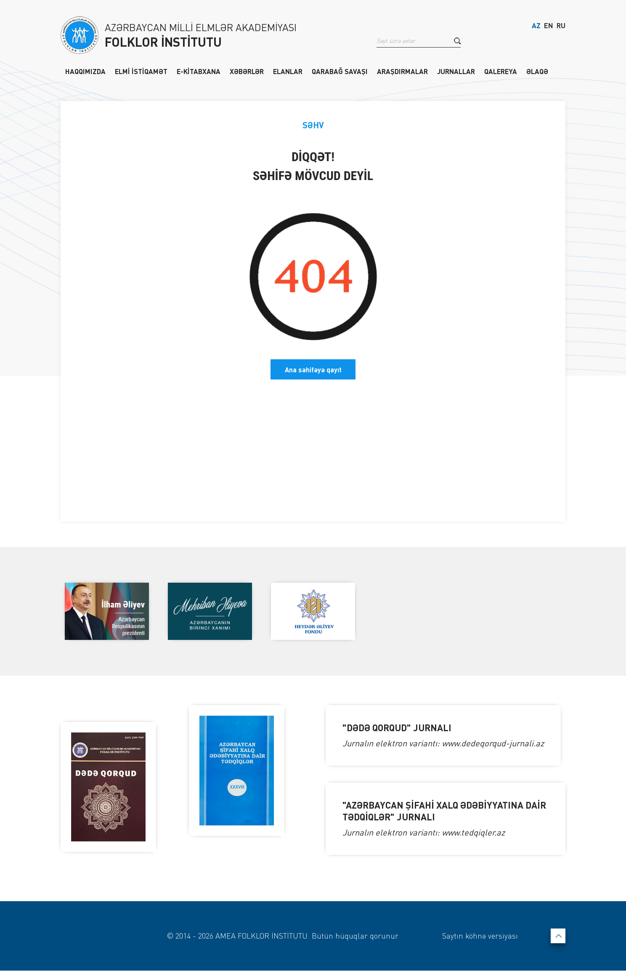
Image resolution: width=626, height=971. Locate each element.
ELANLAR (287, 71)
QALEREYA (500, 71)
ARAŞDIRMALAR (402, 71)
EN (548, 26)
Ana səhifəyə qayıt (313, 369)
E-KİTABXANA (198, 71)
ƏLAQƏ (537, 71)
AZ (536, 26)
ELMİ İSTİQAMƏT (141, 71)
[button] (457, 41)
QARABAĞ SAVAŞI (340, 71)
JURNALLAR (456, 71)
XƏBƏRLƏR (247, 71)
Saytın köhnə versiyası (479, 936)
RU (561, 26)
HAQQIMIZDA (85, 71)
